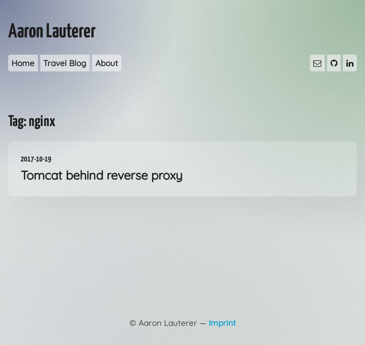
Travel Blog (64, 63)
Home (23, 63)
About (106, 63)
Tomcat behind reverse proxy (183, 168)
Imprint (222, 323)
